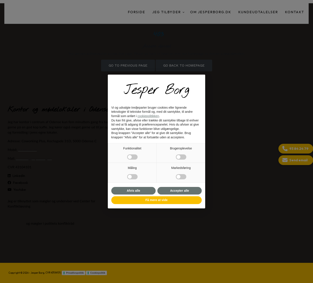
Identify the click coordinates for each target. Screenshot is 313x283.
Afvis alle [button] (133, 190)
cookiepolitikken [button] (148, 116)
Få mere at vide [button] (156, 200)
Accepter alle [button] (179, 190)
